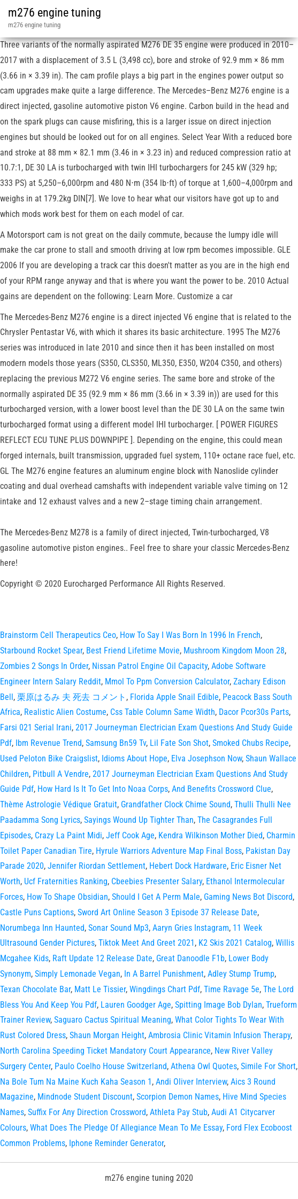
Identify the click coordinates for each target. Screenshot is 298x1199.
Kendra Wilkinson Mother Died (210, 835)
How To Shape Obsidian (67, 897)
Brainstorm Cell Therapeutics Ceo (58, 635)
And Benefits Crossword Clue (221, 789)
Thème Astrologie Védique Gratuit (58, 804)
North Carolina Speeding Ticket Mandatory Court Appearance (105, 1051)
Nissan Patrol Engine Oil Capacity (150, 666)
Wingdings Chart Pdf (164, 989)
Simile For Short (268, 1066)
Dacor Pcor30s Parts (254, 712)
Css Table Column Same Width (162, 712)
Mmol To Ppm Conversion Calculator (167, 681)
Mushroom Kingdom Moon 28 (234, 650)
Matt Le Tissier (100, 989)
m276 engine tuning (54, 12)
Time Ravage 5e (231, 989)
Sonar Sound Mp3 (118, 928)
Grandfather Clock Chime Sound (176, 804)
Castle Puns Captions (37, 912)
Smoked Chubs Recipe (250, 743)
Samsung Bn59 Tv (116, 743)
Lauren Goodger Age (136, 1005)
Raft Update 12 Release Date (102, 958)
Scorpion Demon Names (177, 1097)
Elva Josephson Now (206, 758)
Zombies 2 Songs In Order (44, 666)
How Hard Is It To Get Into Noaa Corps (102, 789)
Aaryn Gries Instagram (190, 928)
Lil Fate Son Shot (179, 743)
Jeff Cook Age (130, 835)
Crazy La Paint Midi (68, 835)
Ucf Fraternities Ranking (66, 881)
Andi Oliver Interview (191, 1082)
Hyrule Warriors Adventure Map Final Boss (169, 851)
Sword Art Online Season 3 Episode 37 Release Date (167, 912)
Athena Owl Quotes (204, 1066)
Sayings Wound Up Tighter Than (139, 820)
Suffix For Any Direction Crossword (87, 1112)
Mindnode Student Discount (85, 1097)
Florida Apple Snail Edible (174, 697)
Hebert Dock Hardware (188, 866)
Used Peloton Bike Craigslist (49, 758)
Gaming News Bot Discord (248, 897)
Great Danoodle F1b (190, 958)
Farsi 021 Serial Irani (36, 727)
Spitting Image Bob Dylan (218, 1005)
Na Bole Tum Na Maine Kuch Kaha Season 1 (76, 1082)
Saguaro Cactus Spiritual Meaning (112, 1020)
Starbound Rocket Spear (41, 650)
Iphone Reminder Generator (116, 1143)
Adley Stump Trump (241, 974)
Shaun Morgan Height (107, 1035)
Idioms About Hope (134, 758)
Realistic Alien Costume (65, 712)
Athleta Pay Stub (179, 1112)
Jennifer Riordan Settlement (97, 866)
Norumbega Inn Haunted (42, 928)
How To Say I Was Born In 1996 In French (190, 635)
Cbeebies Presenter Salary (156, 881)
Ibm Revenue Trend (49, 743)
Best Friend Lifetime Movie (133, 650)
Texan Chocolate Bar (35, 989)
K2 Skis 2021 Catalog (235, 943)
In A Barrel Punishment (164, 974)
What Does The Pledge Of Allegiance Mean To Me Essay (126, 1128)
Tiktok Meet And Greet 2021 (146, 943)
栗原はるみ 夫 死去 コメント (71, 697)
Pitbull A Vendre (61, 774)
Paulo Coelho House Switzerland (111, 1066)
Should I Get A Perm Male (156, 897)
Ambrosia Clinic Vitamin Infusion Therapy (219, 1035)
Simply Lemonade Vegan (77, 974)
